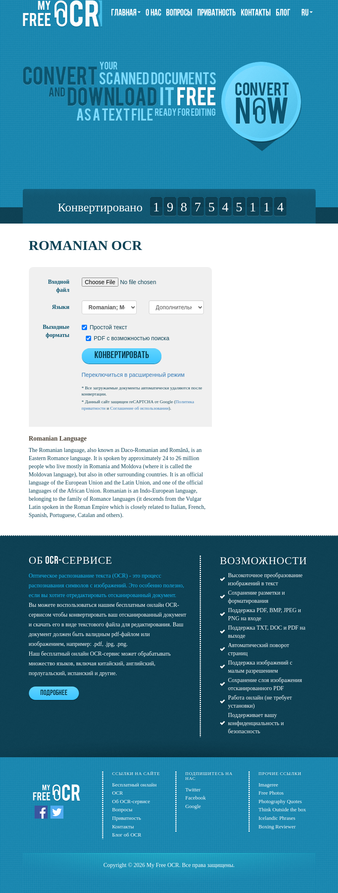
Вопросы (179, 13)
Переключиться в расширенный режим (133, 375)
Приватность (216, 13)
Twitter (193, 790)
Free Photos (271, 793)
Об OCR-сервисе (131, 801)
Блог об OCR (127, 835)
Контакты (256, 13)
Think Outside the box (282, 809)
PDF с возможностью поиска (128, 338)
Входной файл (58, 286)
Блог (283, 13)
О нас (153, 13)
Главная (126, 13)
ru (307, 13)
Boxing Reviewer (277, 826)
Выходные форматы (56, 331)
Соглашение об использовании (139, 408)
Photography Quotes (280, 801)
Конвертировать (121, 356)
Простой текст (104, 327)
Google (193, 806)
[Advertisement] (275, 288)
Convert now (261, 106)
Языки (61, 307)
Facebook (195, 798)
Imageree (268, 785)
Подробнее (54, 693)
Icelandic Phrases (277, 818)
